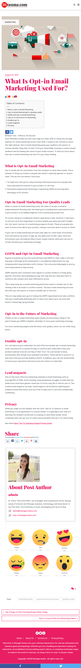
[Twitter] (11, 132)
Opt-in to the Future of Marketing (22, 117)
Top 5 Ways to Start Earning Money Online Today (26, 612)
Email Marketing (26, 599)
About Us (30, 638)
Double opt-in (13, 120)
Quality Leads (69, 599)
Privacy (11, 125)
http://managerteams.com (22, 515)
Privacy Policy (57, 638)
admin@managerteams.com (22, 511)
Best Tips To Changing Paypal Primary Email (33, 423)
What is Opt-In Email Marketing (20, 109)
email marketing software (47, 599)
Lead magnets (14, 123)
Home (19, 638)
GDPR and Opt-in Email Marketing (21, 115)
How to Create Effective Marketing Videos (57, 618)
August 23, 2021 (11, 75)
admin (13, 494)
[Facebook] (7, 132)
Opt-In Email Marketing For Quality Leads (25, 112)
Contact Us (42, 638)
